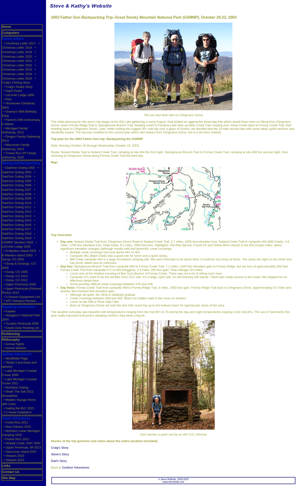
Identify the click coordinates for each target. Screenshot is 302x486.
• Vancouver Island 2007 (19, 451)
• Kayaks (9, 311)
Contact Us (10, 472)
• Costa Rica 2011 (15, 422)
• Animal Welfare (14, 348)
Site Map (9, 478)
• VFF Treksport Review (19, 301)
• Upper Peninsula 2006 (19, 284)
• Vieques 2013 (13, 460)
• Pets (7, 99)
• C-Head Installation (17, 412)
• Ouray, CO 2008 (15, 272)
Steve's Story (60, 454)
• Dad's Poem (12, 91)
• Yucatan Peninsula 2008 (20, 323)
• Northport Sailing (15, 387)
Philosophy (11, 340)
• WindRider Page (15, 358)
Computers (10, 33)
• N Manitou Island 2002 (19, 251)
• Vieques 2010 (13, 455)
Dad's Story (59, 461)
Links (6, 466)
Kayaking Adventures (19, 307)
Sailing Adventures (17, 354)
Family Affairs (13, 39)
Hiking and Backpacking (21, 163)
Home (6, 27)
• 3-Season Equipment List (21, 297)
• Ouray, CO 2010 (15, 276)
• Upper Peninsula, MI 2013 (21, 447)
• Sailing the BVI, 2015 (18, 408)
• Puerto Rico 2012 (15, 439)
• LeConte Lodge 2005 (18, 95)
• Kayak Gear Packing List (20, 328)
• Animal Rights (13, 344)
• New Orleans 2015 (16, 426)
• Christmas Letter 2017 (19, 43)
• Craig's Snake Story (17, 87)
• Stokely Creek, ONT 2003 (21, 443)
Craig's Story (59, 447)
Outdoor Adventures (75, 467)
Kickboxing (11, 334)
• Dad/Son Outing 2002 (18, 167)
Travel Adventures (16, 418)
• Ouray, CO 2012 (15, 280)
